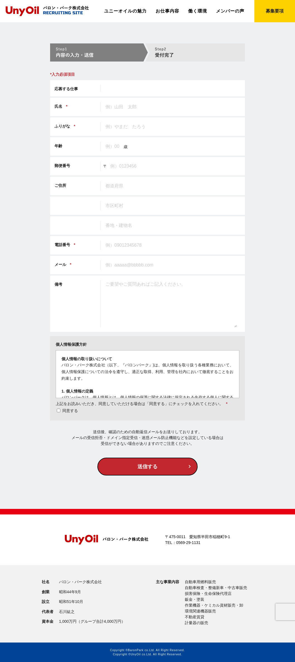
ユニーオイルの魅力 (125, 11)
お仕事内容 (167, 11)
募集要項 (275, 11)
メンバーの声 (230, 11)
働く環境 (197, 11)
